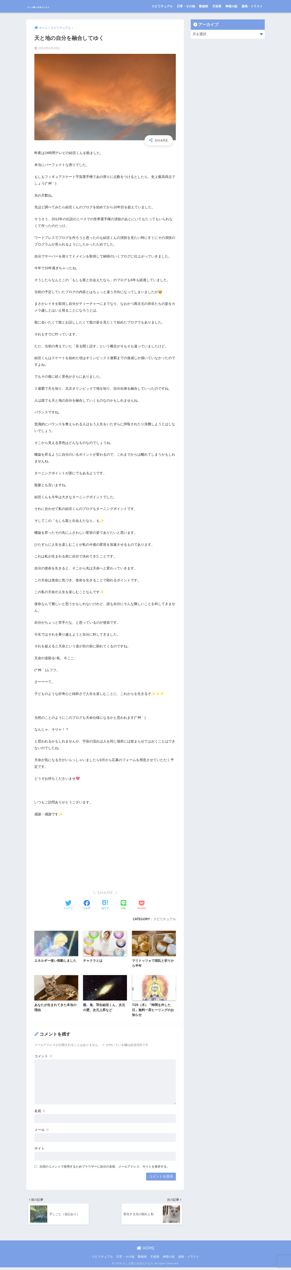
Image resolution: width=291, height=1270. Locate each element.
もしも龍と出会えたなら (54, 6)
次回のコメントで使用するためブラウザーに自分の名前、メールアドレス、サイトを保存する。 (104, 1167)
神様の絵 (231, 6)
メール (41, 1131)
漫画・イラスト (252, 6)
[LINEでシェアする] (123, 905)
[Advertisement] (105, 851)
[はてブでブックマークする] (105, 905)
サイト (39, 1150)
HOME (146, 1250)
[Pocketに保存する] (142, 905)
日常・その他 (186, 6)
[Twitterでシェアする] (68, 905)
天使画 (216, 6)
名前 (40, 1112)
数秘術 (203, 6)
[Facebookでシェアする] (86, 905)
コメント (43, 1057)
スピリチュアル (162, 6)
